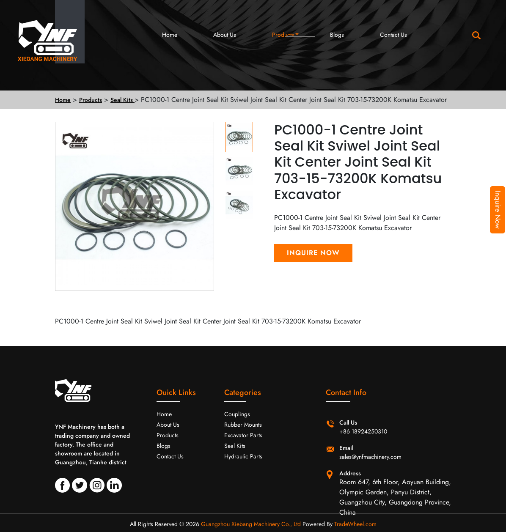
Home (169, 34)
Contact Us (393, 34)
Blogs (337, 34)
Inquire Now (498, 210)
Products (283, 34)
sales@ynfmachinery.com (370, 456)
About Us (224, 34)
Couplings (237, 414)
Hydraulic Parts (243, 456)
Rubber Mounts (243, 424)
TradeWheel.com (355, 524)
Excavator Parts (243, 435)
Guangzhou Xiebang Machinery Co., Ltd (251, 524)
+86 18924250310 (363, 431)
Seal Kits (122, 100)
